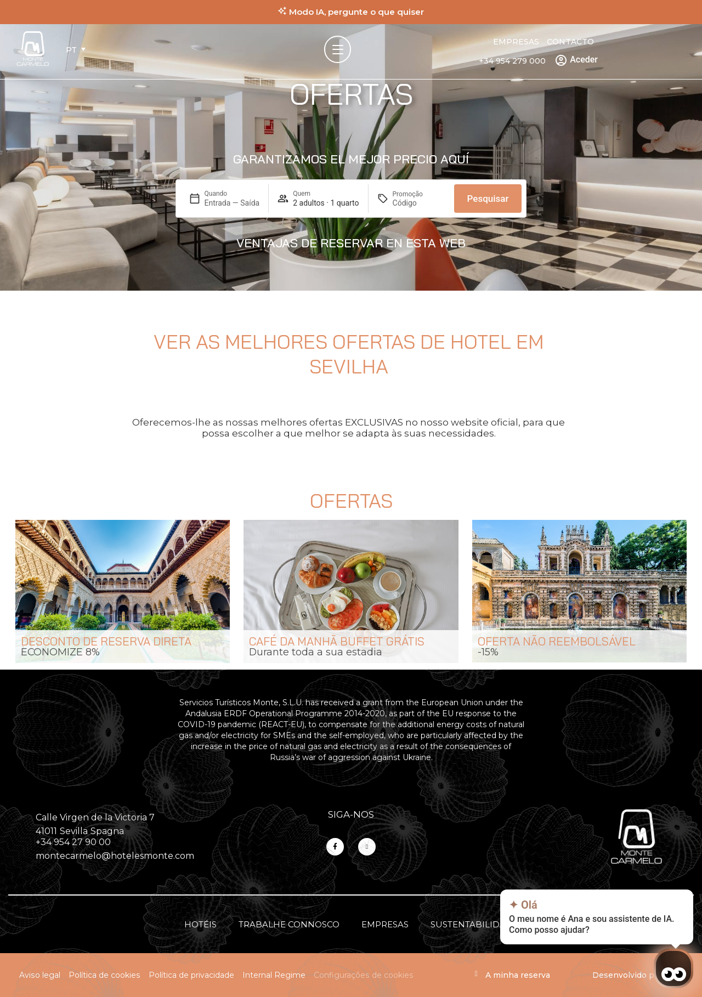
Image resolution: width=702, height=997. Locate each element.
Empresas (516, 42)
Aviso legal (39, 975)
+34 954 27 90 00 (73, 842)
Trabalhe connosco (289, 924)
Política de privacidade (191, 975)
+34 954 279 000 (512, 61)
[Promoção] (419, 203)
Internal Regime (273, 975)
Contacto (570, 42)
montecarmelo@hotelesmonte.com (115, 856)
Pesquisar (488, 198)
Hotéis (200, 924)
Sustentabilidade (474, 924)
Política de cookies (104, 975)
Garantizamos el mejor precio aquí (351, 159)
